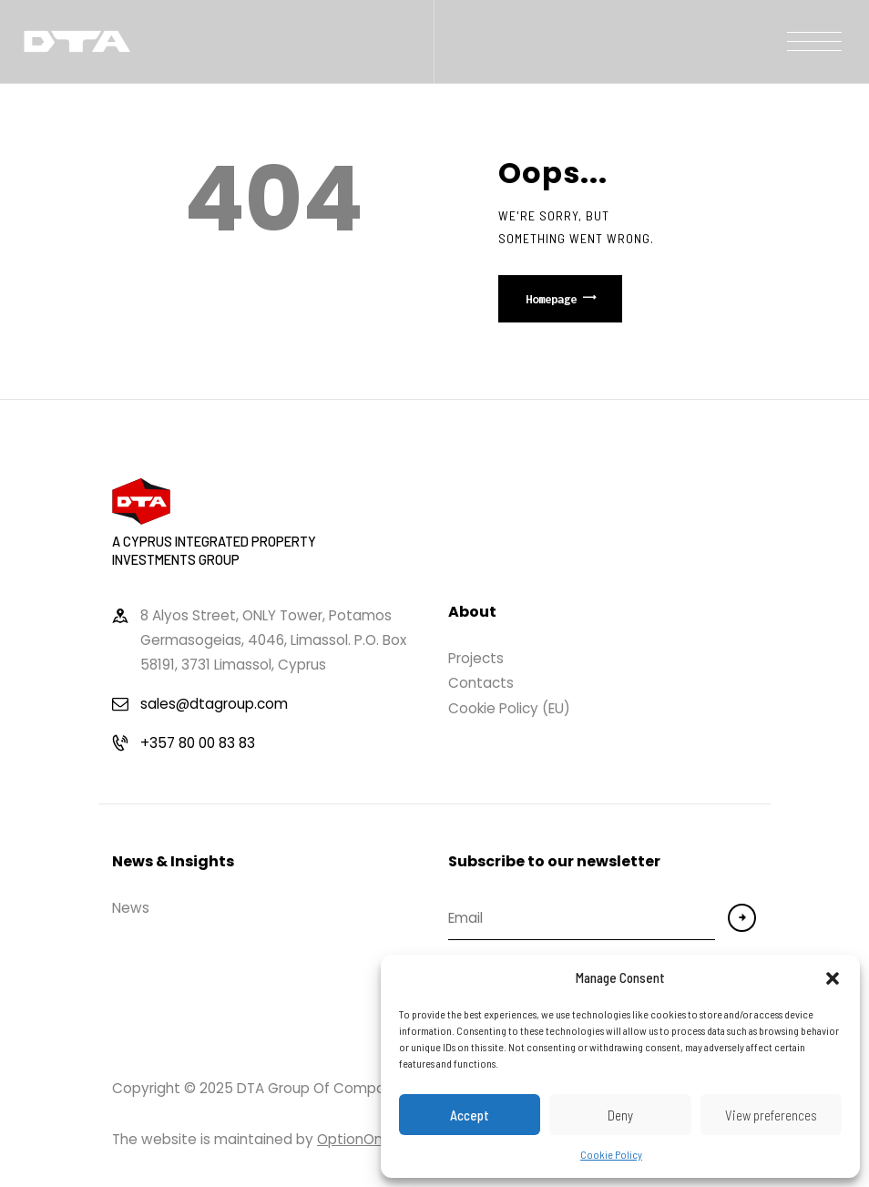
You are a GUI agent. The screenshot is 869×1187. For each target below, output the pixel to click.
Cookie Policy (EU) (509, 708)
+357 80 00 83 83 (197, 742)
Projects (476, 658)
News (130, 907)
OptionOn (350, 1139)
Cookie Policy (611, 1154)
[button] (832, 978)
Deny (620, 1115)
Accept (469, 1115)
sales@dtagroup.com (214, 703)
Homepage (551, 299)
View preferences (771, 1115)
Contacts (481, 682)
